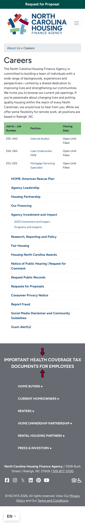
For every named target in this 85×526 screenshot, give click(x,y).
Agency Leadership (25, 188)
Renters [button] (25, 411)
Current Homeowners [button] (37, 399)
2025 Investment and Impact (32, 221)
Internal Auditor (40, 138)
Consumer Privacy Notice (29, 295)
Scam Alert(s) (21, 327)
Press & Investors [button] (33, 448)
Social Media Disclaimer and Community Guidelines (40, 315)
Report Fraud (20, 304)
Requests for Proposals (27, 286)
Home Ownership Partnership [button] (44, 423)
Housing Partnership (26, 197)
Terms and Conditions (53, 500)
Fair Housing (20, 246)
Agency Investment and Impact (34, 214)
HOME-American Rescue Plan (32, 179)
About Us (13, 48)
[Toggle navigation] (76, 23)
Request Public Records (28, 277)
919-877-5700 (63, 471)
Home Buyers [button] (29, 386)
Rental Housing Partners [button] (40, 436)
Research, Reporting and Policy (34, 237)
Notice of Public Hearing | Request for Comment (38, 266)
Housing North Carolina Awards (34, 255)
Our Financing (21, 206)
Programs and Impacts (28, 227)
